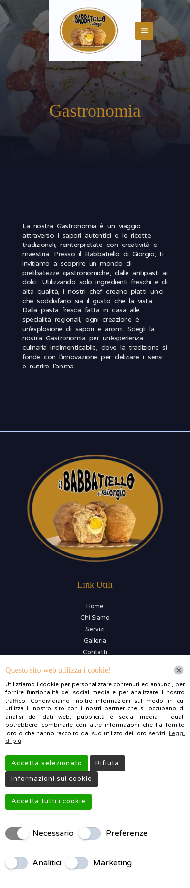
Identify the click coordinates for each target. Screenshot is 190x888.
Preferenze (127, 833)
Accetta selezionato (46, 763)
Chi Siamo (95, 618)
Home (95, 606)
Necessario (53, 833)
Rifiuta (107, 763)
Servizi (95, 629)
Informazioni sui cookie (51, 779)
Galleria (95, 640)
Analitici (46, 863)
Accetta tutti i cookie (48, 801)
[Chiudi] (179, 670)
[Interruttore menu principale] (144, 31)
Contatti (95, 652)
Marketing (112, 863)
